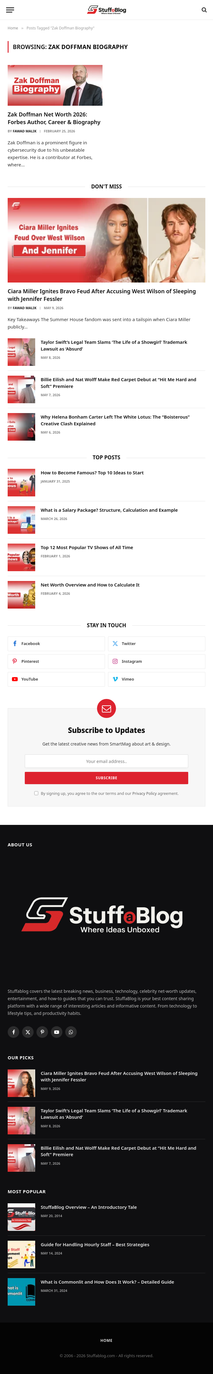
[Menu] (10, 10)
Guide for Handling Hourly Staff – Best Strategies (95, 1244)
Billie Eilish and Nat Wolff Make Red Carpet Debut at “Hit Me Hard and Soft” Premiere (118, 382)
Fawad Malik (24, 131)
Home (106, 1340)
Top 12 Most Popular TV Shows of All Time (87, 547)
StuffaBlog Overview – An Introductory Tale (89, 1207)
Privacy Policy (144, 793)
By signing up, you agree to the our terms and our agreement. (106, 793)
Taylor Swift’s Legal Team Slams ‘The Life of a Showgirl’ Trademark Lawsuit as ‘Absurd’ (114, 345)
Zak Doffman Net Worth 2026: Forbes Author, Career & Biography (54, 118)
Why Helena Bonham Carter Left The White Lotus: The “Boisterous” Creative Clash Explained (115, 420)
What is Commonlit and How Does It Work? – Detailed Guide (107, 1282)
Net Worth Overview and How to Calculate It (90, 585)
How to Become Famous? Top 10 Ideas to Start (92, 472)
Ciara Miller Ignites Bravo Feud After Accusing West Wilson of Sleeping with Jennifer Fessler (102, 294)
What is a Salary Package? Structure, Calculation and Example (109, 510)
